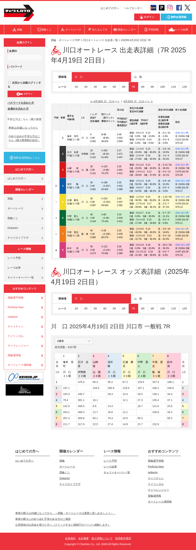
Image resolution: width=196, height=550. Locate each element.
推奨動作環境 (123, 538)
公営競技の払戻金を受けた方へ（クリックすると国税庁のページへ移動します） (62, 524)
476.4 (81, 381)
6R (124, 86)
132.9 (155, 424)
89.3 (140, 418)
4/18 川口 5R (181, 148)
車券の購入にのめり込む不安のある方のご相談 (43, 518)
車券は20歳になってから (23, 127)
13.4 (110, 406)
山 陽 (138, 76)
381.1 (81, 400)
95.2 (110, 381)
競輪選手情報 (16, 297)
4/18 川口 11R (182, 181)
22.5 (95, 424)
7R (133, 86)
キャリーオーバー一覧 (21, 277)
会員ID (13, 50)
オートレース (15, 208)
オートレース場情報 (19, 364)
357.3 (155, 381)
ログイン (24, 94)
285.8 (111, 388)
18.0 (140, 394)
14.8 (125, 424)
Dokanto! (13, 227)
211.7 (66, 424)
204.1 (66, 412)
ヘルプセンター (133, 8)
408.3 (81, 406)
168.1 (170, 381)
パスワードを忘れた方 (21, 102)
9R (152, 86)
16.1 (95, 400)
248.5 (170, 388)
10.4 (125, 394)
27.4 (110, 424)
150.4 (155, 400)
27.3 (140, 400)
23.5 (125, 418)
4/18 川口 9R (181, 132)
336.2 (155, 388)
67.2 (125, 381)
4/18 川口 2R (181, 229)
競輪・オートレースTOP (65, 40)
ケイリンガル (16, 336)
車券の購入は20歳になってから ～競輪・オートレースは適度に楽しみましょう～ (65, 513)
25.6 (169, 406)
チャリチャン (16, 326)
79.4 (65, 400)
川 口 (79, 76)
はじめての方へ (110, 8)
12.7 (95, 412)
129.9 (141, 381)
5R (114, 86)
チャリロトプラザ (18, 237)
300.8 (81, 418)
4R (104, 86)
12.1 (125, 400)
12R (184, 86)
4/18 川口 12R (182, 197)
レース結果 (14, 267)
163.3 (66, 394)
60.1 (95, 418)
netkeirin (13, 316)
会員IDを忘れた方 (18, 108)
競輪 (10, 198)
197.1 (66, 388)
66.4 (95, 381)
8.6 (94, 406)
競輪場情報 (14, 355)
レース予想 (14, 257)
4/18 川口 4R (181, 164)
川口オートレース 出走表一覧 (100, 40)
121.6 (155, 406)
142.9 (66, 406)
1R (76, 86)
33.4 (169, 412)
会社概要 (83, 538)
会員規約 (70, 538)
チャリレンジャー (18, 345)
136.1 (155, 394)
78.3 (110, 418)
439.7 (81, 394)
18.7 (140, 406)
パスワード (15, 66)
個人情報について (102, 538)
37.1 (169, 400)
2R (85, 86)
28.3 (110, 394)
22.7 (140, 424)
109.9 (155, 412)
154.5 (96, 388)
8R (143, 86)
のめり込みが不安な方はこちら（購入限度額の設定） (24, 138)
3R (95, 86)
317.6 (81, 424)
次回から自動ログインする (24, 84)
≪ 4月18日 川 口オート (105, 101)
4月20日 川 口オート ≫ (138, 101)
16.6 (110, 412)
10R (162, 86)
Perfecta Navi (16, 307)
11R (173, 86)
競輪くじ (13, 218)
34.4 (169, 394)
